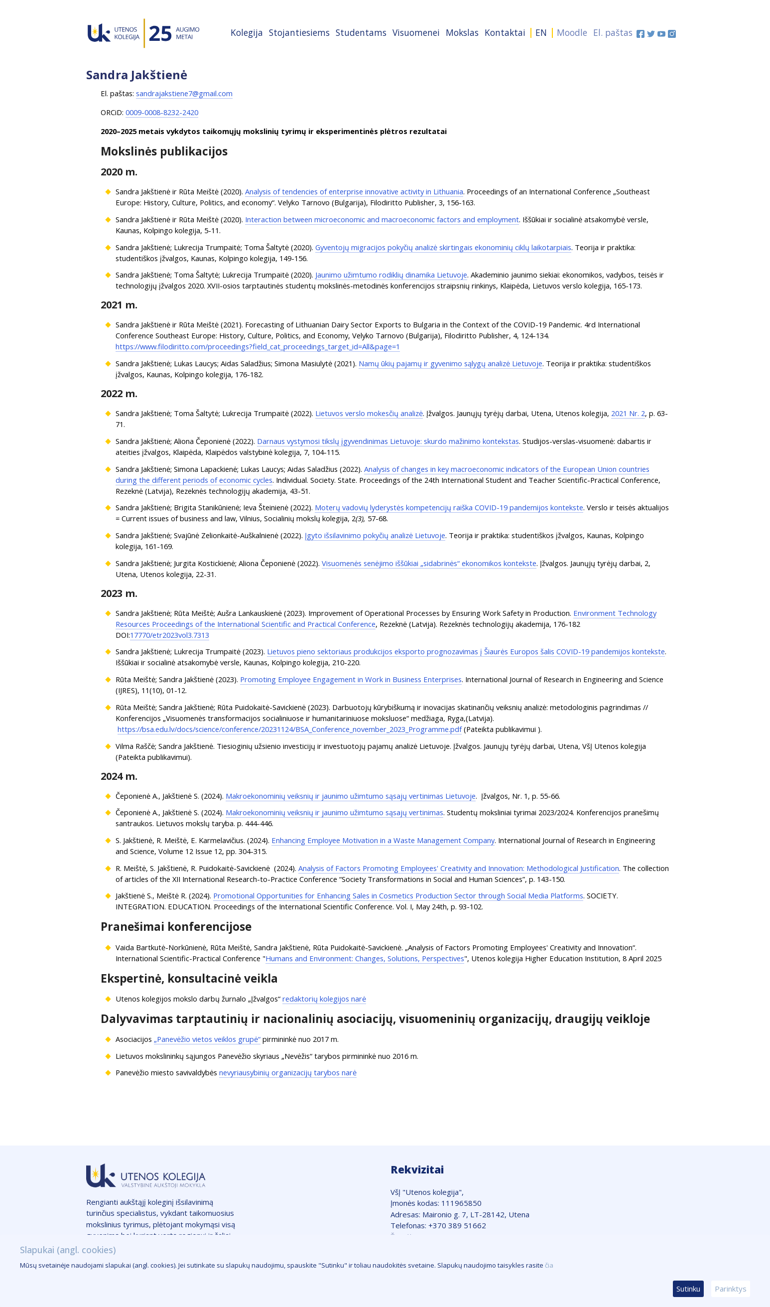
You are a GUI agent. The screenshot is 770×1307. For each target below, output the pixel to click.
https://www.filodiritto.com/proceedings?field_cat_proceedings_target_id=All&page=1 (258, 346)
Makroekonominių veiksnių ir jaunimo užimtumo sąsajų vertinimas (334, 812)
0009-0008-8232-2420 (162, 112)
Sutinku (688, 1289)
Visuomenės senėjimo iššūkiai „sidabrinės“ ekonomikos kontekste (429, 563)
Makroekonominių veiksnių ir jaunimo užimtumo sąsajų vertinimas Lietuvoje (351, 796)
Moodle (572, 32)
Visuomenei (416, 32)
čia (549, 1265)
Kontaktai (505, 32)
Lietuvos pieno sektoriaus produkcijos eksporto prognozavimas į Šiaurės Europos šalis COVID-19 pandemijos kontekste (466, 651)
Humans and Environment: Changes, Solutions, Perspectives (364, 958)
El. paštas (613, 32)
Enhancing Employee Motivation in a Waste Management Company (383, 840)
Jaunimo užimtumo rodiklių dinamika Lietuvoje (391, 275)
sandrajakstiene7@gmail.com (184, 93)
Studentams (361, 32)
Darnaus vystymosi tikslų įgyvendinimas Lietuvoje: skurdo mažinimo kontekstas (388, 441)
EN (541, 32)
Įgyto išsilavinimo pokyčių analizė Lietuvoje (375, 535)
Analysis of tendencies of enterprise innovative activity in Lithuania (354, 191)
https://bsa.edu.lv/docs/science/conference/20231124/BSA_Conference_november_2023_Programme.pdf (290, 729)
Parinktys (731, 1289)
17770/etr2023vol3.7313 (169, 635)
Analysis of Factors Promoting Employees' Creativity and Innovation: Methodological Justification (458, 868)
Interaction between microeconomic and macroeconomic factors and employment (382, 219)
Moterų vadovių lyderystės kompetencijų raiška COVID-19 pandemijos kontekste (449, 507)
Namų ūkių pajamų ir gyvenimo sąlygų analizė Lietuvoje (450, 363)
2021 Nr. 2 (628, 413)
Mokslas (462, 32)
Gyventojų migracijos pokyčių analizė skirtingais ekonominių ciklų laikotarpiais (443, 247)
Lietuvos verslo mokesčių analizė (369, 413)
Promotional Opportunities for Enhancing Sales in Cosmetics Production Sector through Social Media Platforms (398, 895)
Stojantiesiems (299, 32)
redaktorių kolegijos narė (324, 999)
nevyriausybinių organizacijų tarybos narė (288, 1072)
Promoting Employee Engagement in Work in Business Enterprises (351, 679)
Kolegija (247, 32)
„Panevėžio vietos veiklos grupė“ (207, 1039)
